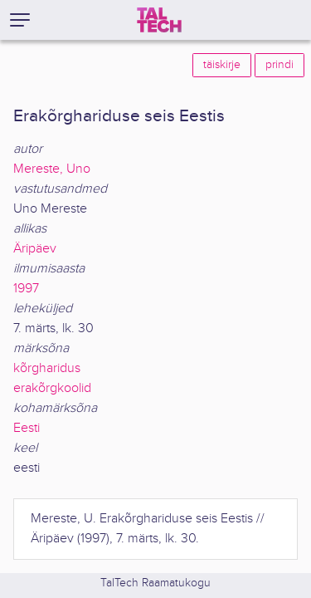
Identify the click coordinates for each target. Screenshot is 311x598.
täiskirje (222, 64)
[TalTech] (159, 20)
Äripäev (34, 249)
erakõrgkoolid (52, 388)
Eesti (26, 428)
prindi (279, 64)
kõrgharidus (46, 368)
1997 (26, 289)
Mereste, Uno (51, 169)
